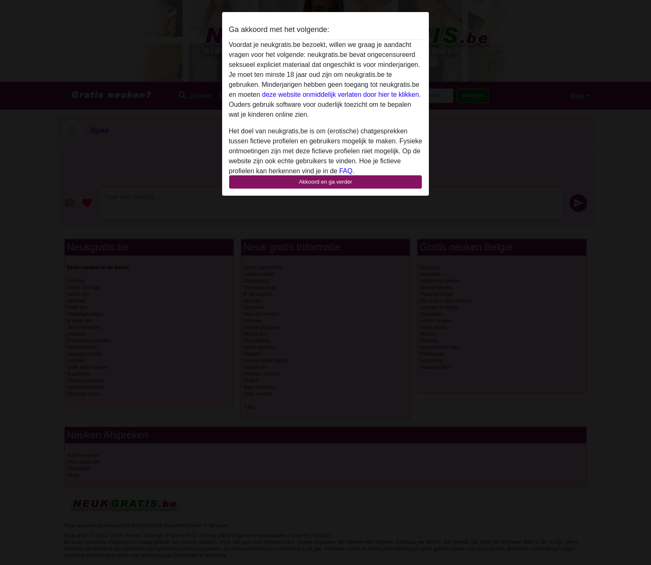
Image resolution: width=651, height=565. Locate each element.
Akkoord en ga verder (325, 182)
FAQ (345, 170)
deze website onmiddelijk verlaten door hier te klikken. (341, 94)
